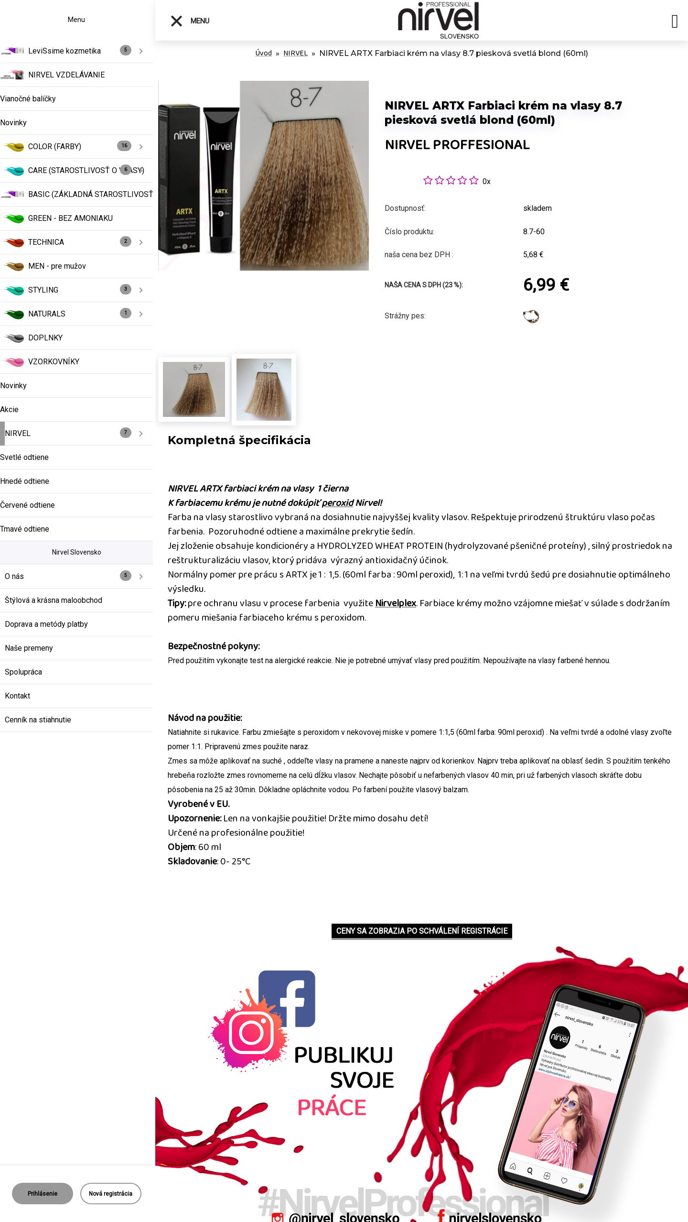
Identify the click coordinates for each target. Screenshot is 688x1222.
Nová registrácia (110, 1193)
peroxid (337, 503)
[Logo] (438, 20)
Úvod (263, 53)
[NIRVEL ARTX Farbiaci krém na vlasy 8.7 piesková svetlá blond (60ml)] (263, 85)
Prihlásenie (42, 1193)
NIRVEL (295, 53)
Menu (189, 21)
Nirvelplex (395, 603)
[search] (674, 23)
